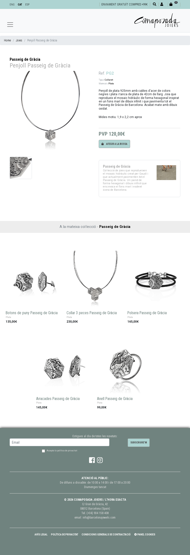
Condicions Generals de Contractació (106, 534)
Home (7, 40)
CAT (20, 4)
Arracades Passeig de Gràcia (58, 399)
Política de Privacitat (64, 534)
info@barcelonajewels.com (99, 517)
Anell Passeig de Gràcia (115, 399)
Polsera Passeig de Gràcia (147, 313)
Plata (111, 83)
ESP (27, 4)
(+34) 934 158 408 (98, 513)
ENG (12, 4)
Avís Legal (41, 534)
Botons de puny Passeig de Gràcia (32, 313)
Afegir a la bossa (114, 144)
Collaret (109, 79)
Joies (19, 40)
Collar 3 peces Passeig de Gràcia (92, 313)
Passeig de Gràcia (25, 59)
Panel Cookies (144, 534)
